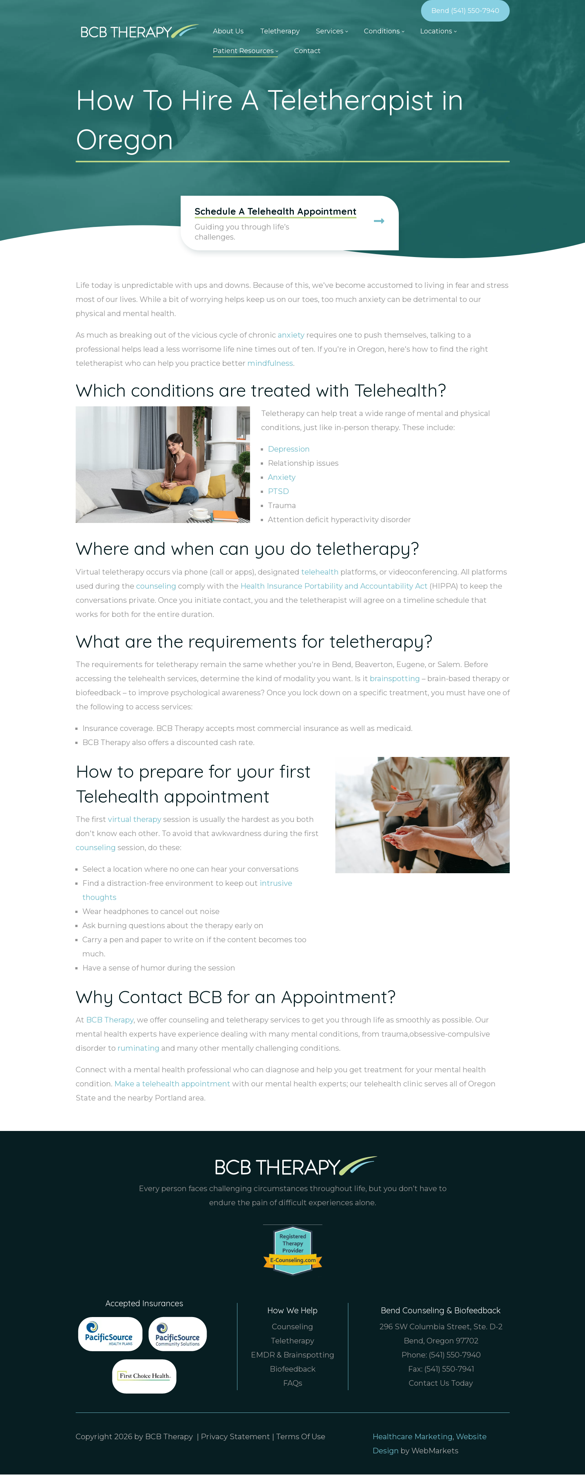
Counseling (292, 1328)
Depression (289, 450)
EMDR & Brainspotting (292, 1356)
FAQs (292, 1384)
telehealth (320, 573)
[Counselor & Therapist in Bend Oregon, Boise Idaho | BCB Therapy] (137, 30)
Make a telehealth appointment (172, 1085)
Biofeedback (293, 1370)
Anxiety (282, 478)
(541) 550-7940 (455, 1356)
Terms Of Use (300, 1438)
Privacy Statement (235, 1438)
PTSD (278, 492)
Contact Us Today (441, 1384)
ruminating (139, 1049)
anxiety (291, 336)
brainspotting (395, 679)
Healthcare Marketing (412, 1438)
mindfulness (270, 364)
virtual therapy (134, 820)
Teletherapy (292, 1342)
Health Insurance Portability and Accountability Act (334, 587)
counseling (156, 587)
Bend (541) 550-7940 (465, 11)
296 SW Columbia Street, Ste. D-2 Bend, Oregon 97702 (441, 1335)
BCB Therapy (110, 1021)
